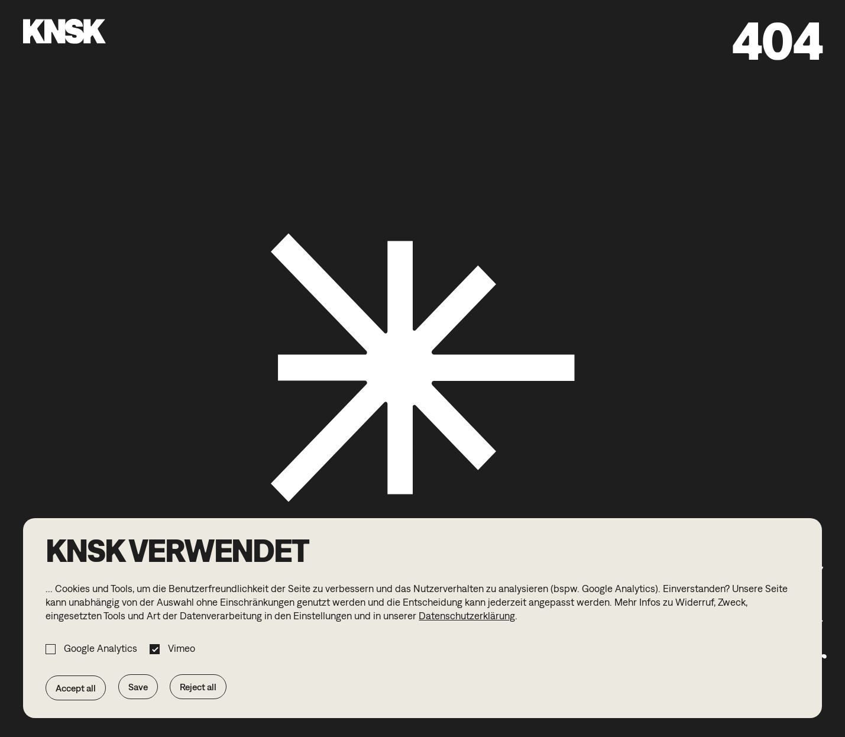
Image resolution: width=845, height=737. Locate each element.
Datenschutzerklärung (467, 616)
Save (138, 686)
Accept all (76, 688)
